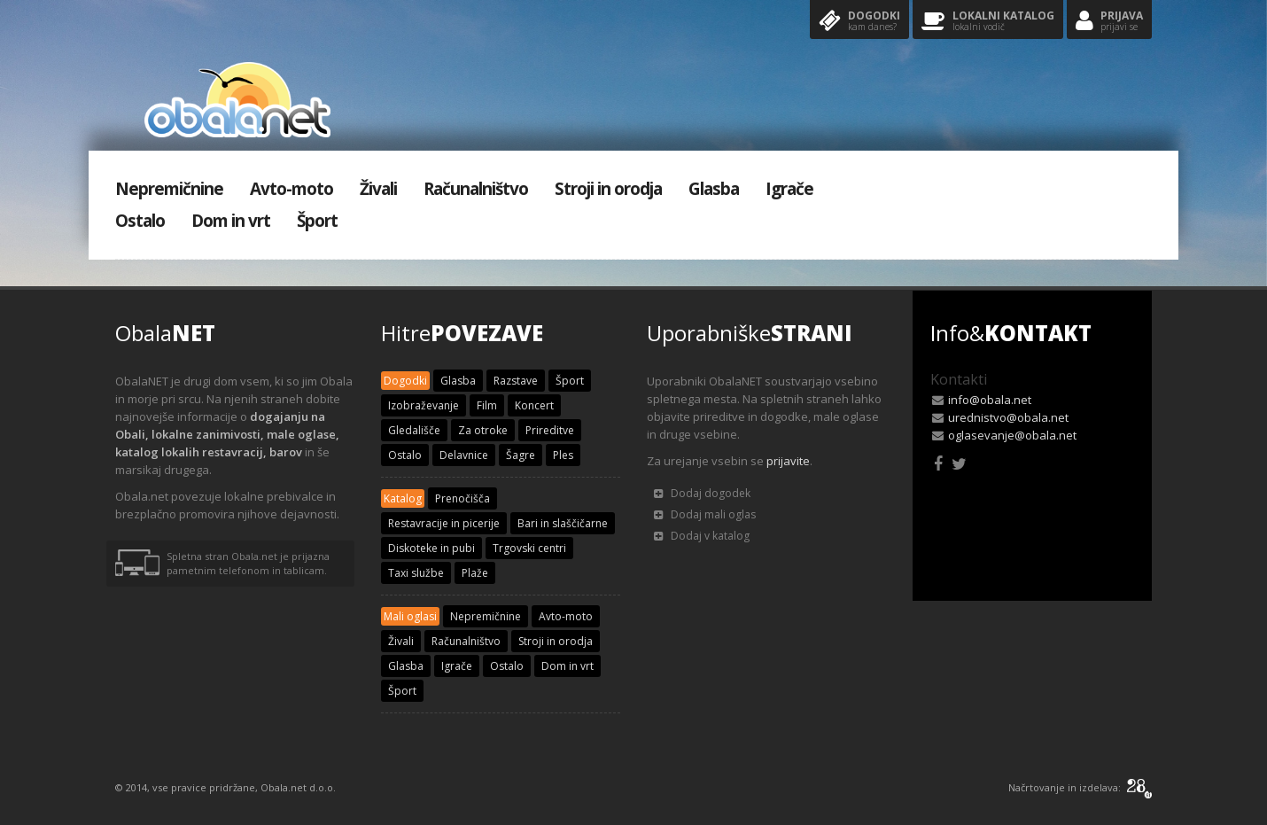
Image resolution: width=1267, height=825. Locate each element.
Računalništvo (476, 188)
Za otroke (483, 430)
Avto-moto (291, 188)
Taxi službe (416, 572)
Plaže (475, 572)
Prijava (1109, 21)
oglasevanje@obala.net (1012, 435)
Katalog (403, 498)
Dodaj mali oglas (705, 514)
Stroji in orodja (608, 188)
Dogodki (859, 21)
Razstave (516, 380)
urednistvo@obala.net (1008, 417)
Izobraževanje (423, 405)
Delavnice (463, 455)
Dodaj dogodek (702, 493)
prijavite (788, 461)
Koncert (534, 405)
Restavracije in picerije (444, 523)
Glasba (713, 188)
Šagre (520, 455)
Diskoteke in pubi (431, 548)
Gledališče (414, 430)
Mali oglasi (410, 616)
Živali (378, 188)
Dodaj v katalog (702, 535)
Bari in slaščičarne (562, 523)
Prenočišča (462, 498)
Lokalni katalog (987, 21)
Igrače (789, 188)
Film (487, 405)
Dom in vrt (230, 220)
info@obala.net (989, 400)
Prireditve (549, 430)
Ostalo (140, 220)
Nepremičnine (169, 188)
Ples (563, 455)
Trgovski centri (529, 548)
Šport (317, 220)
